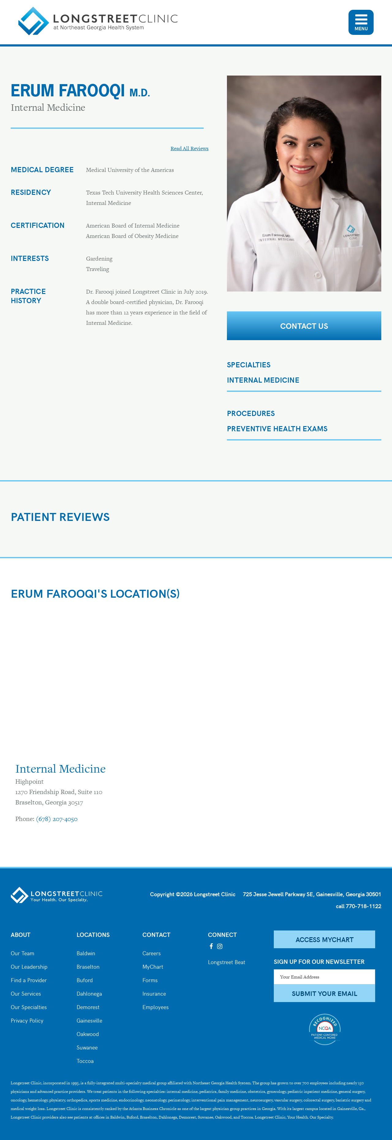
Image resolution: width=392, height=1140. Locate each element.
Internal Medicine (263, 379)
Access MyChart (325, 939)
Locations (93, 934)
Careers (151, 952)
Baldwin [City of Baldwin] (86, 952)
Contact (156, 934)
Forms (150, 979)
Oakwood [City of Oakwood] (88, 1033)
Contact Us (304, 325)
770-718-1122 (363, 906)
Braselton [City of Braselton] (88, 966)
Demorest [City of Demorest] (88, 1006)
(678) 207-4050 (56, 818)
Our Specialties (29, 1006)
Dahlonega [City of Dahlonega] (89, 993)
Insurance (154, 993)
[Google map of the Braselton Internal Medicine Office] (99, 684)
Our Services (26, 993)
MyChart (152, 966)
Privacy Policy (27, 1019)
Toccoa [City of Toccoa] (85, 1060)
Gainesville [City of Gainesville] (89, 1019)
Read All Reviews (190, 148)
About (21, 934)
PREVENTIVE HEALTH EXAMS (277, 428)
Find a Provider (29, 979)
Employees (155, 1006)
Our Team (22, 952)
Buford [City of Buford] (85, 979)
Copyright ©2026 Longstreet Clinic (193, 894)
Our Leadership (29, 966)
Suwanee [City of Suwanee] (87, 1046)
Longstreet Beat (226, 961)
